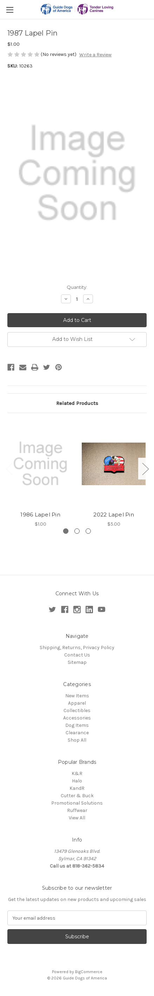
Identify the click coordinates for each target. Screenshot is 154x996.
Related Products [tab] (77, 403)
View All (77, 818)
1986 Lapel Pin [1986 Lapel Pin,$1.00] (40, 514)
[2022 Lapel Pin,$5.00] (114, 463)
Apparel (77, 703)
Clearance (77, 733)
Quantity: (77, 287)
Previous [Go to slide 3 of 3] (9, 469)
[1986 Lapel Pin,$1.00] (40, 463)
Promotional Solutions (77, 803)
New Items (77, 696)
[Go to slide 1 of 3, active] (65, 531)
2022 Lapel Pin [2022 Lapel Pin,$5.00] (113, 514)
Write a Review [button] (95, 55)
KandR (77, 788)
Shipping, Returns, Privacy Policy (77, 648)
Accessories (77, 718)
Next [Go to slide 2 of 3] (145, 469)
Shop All (77, 740)
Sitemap (77, 662)
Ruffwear (77, 810)
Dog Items (77, 725)
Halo (77, 781)
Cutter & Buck (77, 796)
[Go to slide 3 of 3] (88, 531)
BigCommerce (88, 971)
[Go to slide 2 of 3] (77, 531)
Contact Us (77, 655)
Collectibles (77, 710)
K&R (77, 773)
